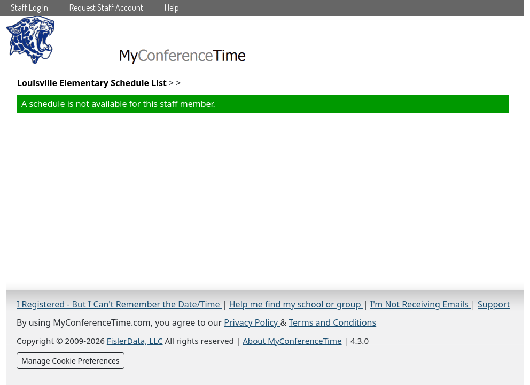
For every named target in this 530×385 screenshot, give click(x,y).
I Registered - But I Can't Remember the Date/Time (119, 304)
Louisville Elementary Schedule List (92, 83)
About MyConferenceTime (292, 340)
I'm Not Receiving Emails (420, 304)
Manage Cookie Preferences (70, 361)
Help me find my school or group (296, 304)
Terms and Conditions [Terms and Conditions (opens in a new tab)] (332, 322)
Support (494, 304)
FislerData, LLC (135, 340)
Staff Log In (29, 7)
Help (172, 7)
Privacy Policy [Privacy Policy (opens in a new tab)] (252, 322)
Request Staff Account (106, 7)
